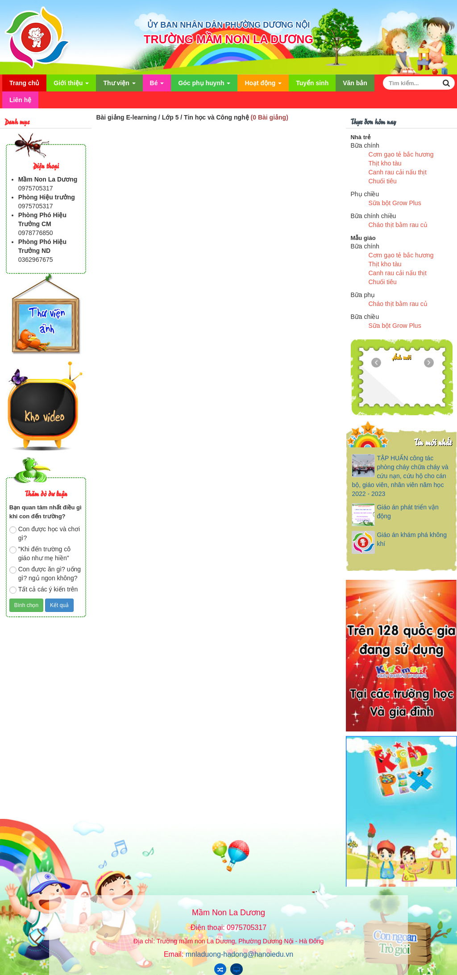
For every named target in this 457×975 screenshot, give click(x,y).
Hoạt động (263, 85)
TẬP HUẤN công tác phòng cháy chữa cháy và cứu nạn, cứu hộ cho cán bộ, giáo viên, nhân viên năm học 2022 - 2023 (400, 475)
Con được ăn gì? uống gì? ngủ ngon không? (45, 574)
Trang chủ (24, 83)
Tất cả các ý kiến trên (43, 590)
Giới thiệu (71, 85)
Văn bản (355, 83)
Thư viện (119, 85)
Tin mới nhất (433, 441)
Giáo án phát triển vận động (407, 512)
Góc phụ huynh (204, 85)
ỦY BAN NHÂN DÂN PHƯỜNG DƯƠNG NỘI (228, 25)
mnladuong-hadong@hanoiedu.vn (239, 954)
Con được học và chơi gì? (44, 533)
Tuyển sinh (312, 83)
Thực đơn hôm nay (373, 121)
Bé (157, 85)
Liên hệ (20, 99)
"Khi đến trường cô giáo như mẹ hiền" (40, 553)
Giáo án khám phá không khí (411, 539)
